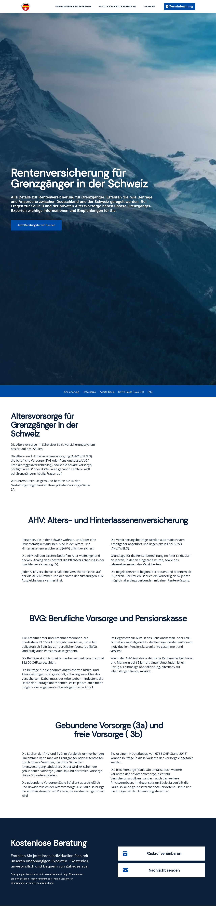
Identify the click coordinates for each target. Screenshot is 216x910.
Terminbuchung (181, 6)
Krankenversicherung (73, 6)
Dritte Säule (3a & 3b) (131, 392)
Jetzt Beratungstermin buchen (36, 225)
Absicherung (71, 392)
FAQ (149, 392)
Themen (150, 6)
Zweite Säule (107, 392)
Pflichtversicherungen (118, 6)
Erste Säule (89, 392)
